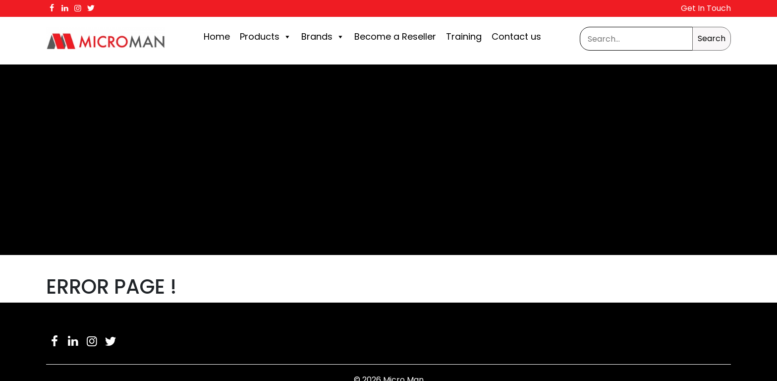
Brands (322, 37)
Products (265, 37)
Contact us (516, 36)
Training (464, 36)
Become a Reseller (395, 36)
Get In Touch (706, 8)
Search (711, 38)
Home (217, 36)
